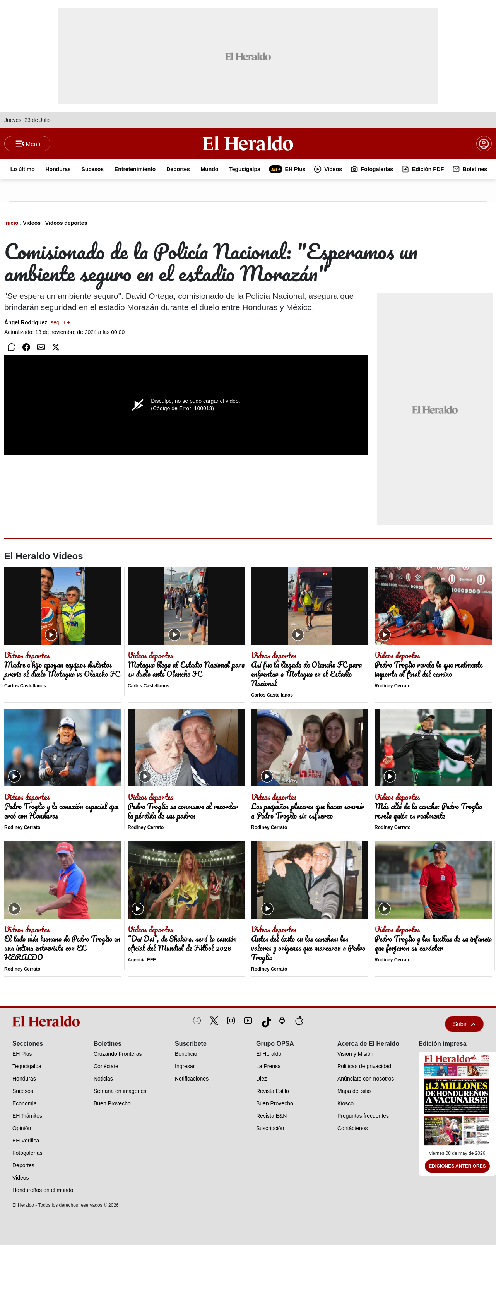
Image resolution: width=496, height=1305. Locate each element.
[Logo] (248, 143)
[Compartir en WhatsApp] (11, 348)
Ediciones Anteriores (457, 1167)
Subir (464, 1024)
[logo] (47, 1022)
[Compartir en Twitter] (55, 348)
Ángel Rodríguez (37, 323)
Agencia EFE (142, 960)
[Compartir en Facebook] (26, 348)
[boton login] (484, 144)
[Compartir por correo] (41, 348)
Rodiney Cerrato (392, 686)
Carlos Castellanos (25, 686)
